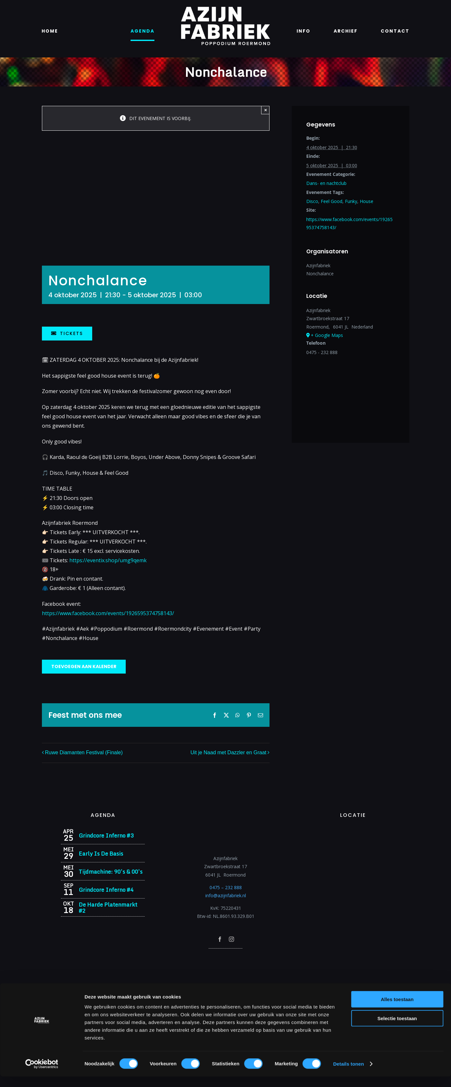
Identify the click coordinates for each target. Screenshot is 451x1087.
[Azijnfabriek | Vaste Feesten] (353, 831)
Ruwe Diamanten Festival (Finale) (84, 752)
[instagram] (231, 939)
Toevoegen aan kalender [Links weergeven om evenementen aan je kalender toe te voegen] (83, 666)
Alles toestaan (397, 1009)
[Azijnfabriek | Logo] (225, 8)
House (366, 201)
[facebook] (219, 939)
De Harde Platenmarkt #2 (108, 907)
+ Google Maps (327, 335)
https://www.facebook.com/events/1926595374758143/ (108, 613)
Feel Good (331, 201)
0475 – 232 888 (226, 887)
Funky (351, 201)
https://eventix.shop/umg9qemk (108, 560)
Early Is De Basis (101, 853)
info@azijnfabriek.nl (225, 895)
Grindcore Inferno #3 (106, 835)
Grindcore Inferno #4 (106, 889)
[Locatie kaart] (350, 392)
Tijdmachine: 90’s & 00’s (110, 871)
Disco (312, 201)
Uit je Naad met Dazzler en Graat (229, 752)
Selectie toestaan (397, 1028)
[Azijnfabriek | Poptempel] (225, 957)
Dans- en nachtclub (326, 183)
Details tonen (348, 1074)
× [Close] (265, 110)
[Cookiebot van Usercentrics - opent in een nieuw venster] (42, 1074)
